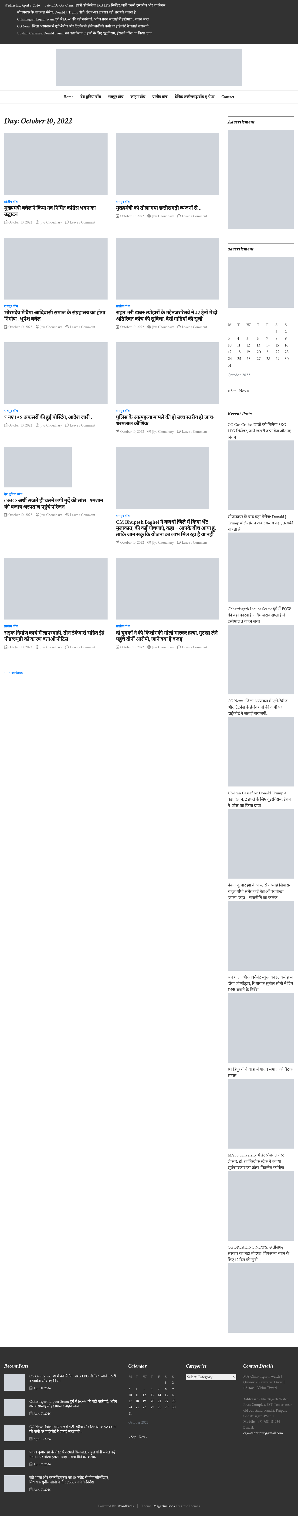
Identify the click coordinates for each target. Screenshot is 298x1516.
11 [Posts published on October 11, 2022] (238, 345)
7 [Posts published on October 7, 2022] (267, 338)
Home (68, 97)
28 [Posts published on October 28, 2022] (268, 358)
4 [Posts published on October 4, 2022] (238, 338)
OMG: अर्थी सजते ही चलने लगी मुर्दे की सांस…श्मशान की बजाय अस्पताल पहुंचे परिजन (53, 503)
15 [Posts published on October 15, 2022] (277, 345)
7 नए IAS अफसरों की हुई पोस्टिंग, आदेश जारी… (49, 417)
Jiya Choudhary (51, 222)
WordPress (125, 1506)
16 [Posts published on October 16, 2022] (286, 345)
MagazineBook (164, 1506)
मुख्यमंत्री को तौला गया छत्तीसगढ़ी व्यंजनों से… (158, 208)
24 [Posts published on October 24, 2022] (230, 358)
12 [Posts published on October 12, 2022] (248, 345)
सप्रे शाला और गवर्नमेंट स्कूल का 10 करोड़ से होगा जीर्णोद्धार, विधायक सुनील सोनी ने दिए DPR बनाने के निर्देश (260, 984)
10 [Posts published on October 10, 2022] (230, 345)
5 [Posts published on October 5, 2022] (247, 338)
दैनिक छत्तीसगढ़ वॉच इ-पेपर (194, 97)
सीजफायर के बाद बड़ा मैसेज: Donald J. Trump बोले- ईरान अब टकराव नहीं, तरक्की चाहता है (76, 12)
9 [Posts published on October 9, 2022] (286, 338)
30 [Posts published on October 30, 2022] (287, 358)
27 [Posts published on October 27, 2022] (259, 358)
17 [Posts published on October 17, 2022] (229, 352)
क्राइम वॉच (137, 97)
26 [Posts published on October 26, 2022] (248, 358)
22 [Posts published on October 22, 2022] (277, 352)
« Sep (232, 390)
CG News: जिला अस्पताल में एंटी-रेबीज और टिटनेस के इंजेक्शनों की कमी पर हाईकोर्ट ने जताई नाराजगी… (84, 26)
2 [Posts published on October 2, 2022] (286, 331)
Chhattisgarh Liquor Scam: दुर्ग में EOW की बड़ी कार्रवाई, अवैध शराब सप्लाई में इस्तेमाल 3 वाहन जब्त (83, 19)
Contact (227, 97)
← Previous (13, 672)
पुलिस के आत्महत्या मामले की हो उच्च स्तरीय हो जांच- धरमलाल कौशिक (165, 420)
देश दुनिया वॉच (90, 97)
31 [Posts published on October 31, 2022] (229, 365)
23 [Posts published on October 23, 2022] (287, 352)
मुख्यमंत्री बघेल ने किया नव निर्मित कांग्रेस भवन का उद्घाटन (50, 211)
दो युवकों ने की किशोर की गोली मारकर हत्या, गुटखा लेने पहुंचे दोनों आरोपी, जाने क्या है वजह (166, 636)
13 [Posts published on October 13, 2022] (258, 345)
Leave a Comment (82, 222)
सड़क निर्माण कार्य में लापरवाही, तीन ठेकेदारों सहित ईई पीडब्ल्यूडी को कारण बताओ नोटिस (54, 636)
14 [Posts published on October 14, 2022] (268, 345)
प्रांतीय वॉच (160, 97)
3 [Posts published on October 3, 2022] (229, 338)
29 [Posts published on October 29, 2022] (277, 358)
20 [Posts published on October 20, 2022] (259, 352)
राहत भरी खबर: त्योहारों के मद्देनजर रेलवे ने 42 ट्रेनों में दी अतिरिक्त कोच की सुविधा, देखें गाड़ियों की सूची (166, 316)
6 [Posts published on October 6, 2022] (258, 338)
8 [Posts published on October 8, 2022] (276, 338)
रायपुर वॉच (116, 97)
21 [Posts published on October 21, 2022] (268, 352)
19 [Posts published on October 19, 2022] (248, 352)
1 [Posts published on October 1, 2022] (276, 331)
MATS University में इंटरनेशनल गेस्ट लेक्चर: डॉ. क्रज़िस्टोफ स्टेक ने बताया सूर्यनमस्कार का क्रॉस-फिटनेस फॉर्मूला (256, 1161)
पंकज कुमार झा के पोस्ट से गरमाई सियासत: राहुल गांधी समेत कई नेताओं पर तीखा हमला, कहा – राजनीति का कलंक (260, 891)
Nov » (244, 390)
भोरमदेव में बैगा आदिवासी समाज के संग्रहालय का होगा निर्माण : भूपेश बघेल (54, 316)
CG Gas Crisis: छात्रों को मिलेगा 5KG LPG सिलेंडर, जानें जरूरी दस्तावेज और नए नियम (109, 5)
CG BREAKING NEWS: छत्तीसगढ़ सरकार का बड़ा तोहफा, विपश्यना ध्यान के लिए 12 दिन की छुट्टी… (258, 1254)
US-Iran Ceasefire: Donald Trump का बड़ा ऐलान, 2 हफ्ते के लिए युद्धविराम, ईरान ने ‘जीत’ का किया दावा (84, 33)
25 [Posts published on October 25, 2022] (239, 358)
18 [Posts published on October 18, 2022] (239, 352)
